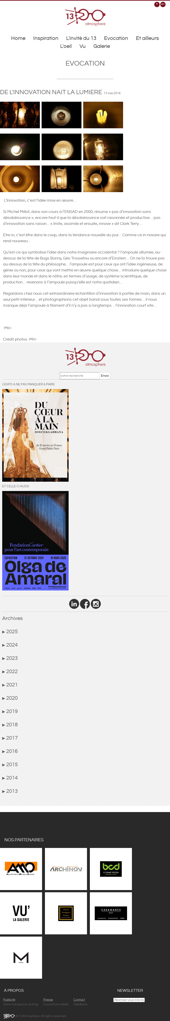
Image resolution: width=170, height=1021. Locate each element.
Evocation (116, 38)
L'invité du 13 (81, 38)
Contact (79, 999)
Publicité (9, 999)
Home (18, 38)
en (163, 4)
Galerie (101, 46)
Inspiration (45, 38)
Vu (82, 46)
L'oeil (66, 46)
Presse (48, 999)
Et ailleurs (147, 38)
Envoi (105, 375)
